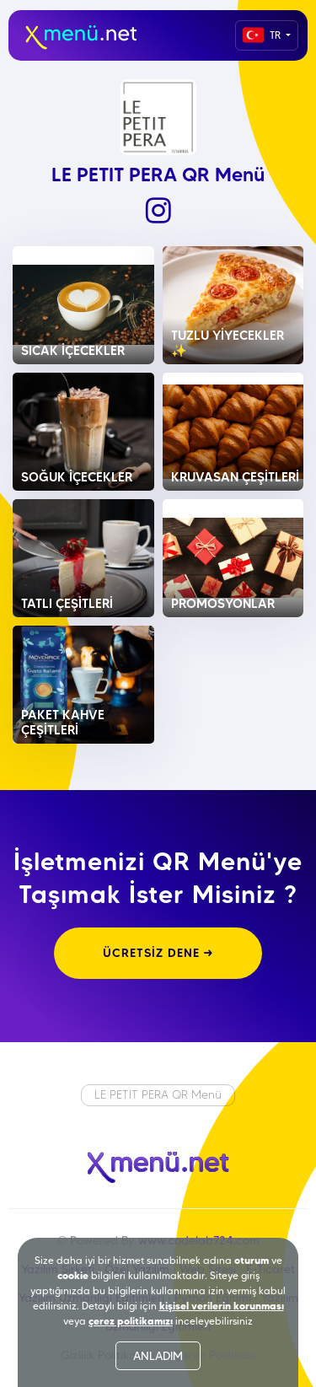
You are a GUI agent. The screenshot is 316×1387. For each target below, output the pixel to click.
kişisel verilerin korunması (221, 1305)
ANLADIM (158, 1355)
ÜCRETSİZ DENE (158, 952)
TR (263, 35)
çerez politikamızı (130, 1320)
